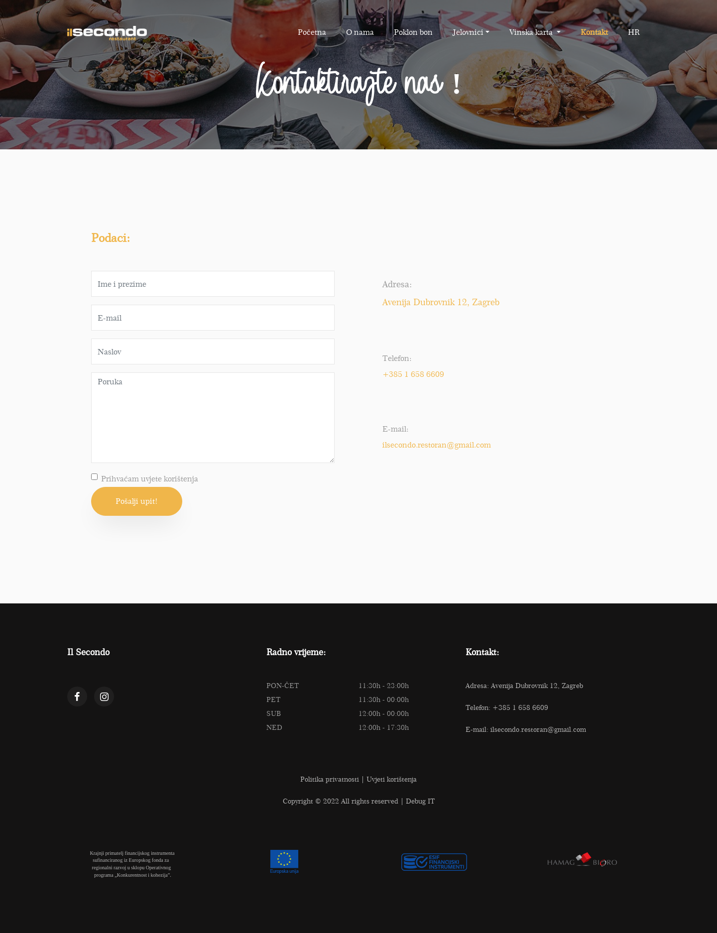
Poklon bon (413, 32)
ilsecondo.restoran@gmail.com (436, 445)
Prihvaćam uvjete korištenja (149, 478)
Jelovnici (468, 32)
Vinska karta (532, 32)
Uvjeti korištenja (391, 779)
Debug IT (420, 801)
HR (634, 32)
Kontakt (594, 32)
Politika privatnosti (329, 779)
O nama (360, 32)
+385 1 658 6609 (413, 374)
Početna (312, 32)
